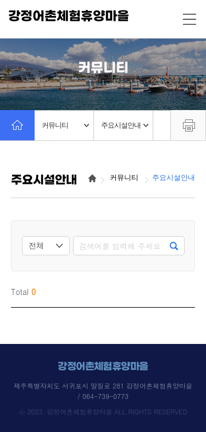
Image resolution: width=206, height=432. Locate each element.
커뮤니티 (65, 125)
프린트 (188, 125)
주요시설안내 (124, 125)
